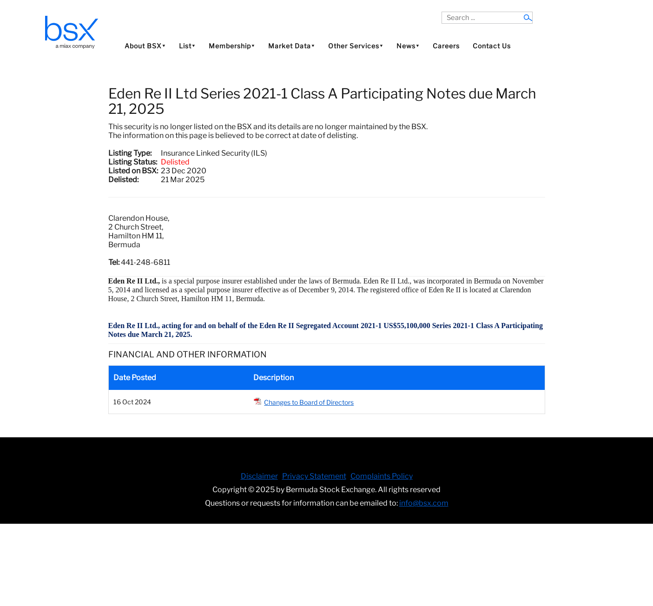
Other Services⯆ (355, 46)
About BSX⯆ (145, 46)
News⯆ (408, 46)
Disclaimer (259, 476)
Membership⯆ (232, 46)
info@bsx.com (424, 503)
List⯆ (187, 46)
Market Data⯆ (291, 46)
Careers (446, 46)
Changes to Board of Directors (309, 402)
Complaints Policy (381, 476)
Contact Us (492, 46)
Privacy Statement (314, 476)
